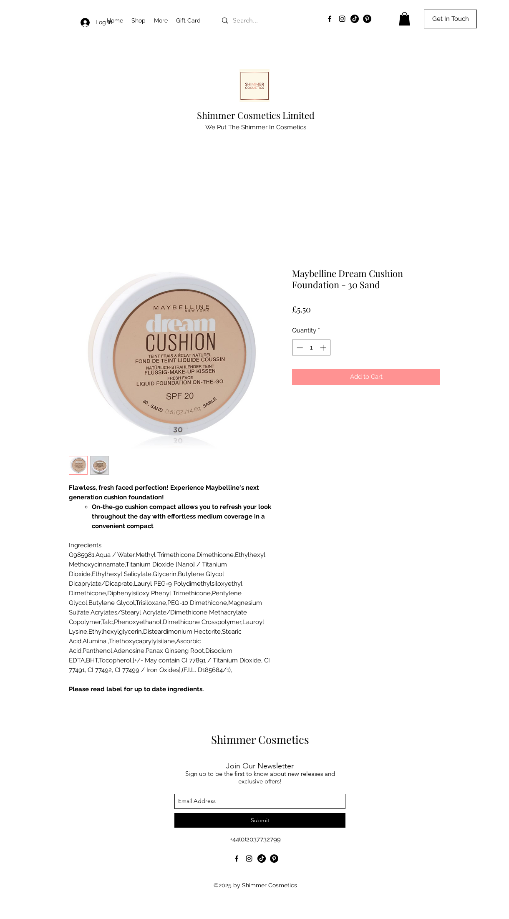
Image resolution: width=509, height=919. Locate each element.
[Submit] (259, 820)
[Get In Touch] (450, 19)
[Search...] (274, 21)
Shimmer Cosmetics (260, 739)
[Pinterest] (367, 19)
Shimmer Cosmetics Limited (256, 115)
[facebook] (329, 19)
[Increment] (324, 347)
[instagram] (342, 19)
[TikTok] (354, 19)
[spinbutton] (311, 347)
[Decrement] (299, 347)
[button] (161, 20)
